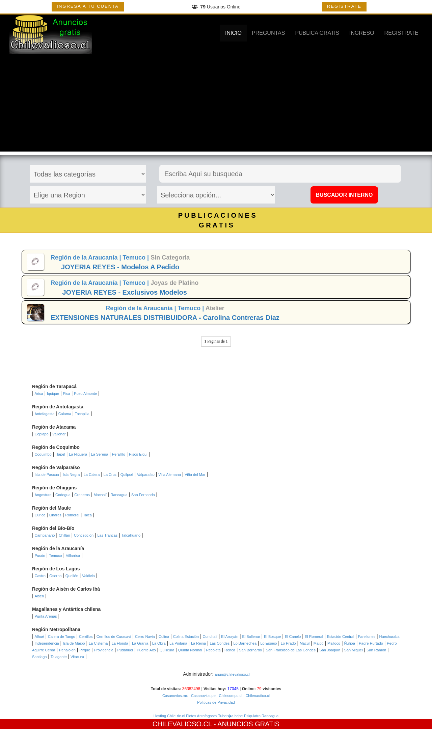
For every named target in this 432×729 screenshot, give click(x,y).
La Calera (92, 475)
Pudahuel (125, 650)
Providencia (103, 650)
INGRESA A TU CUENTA (87, 6)
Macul (304, 643)
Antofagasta (45, 414)
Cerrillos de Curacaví (114, 636)
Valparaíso (146, 475)
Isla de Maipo (74, 643)
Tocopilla (82, 414)
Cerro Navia (145, 636)
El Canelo (293, 636)
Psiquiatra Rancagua (261, 716)
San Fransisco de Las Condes (291, 650)
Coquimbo (43, 454)
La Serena (99, 454)
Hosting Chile (165, 716)
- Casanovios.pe (202, 696)
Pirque (84, 650)
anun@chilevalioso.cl (232, 674)
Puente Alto (146, 650)
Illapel (60, 454)
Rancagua (118, 495)
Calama (64, 414)
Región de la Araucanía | (87, 257)
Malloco (333, 643)
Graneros (82, 495)
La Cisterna (98, 643)
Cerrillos (85, 636)
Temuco (55, 556)
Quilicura (167, 650)
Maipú (319, 643)
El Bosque (272, 636)
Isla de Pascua (47, 475)
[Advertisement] (216, 104)
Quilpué (126, 475)
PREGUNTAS (268, 33)
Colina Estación (186, 636)
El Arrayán (229, 636)
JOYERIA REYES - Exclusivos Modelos (124, 292)
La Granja (140, 643)
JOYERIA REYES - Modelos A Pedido (120, 267)
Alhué (39, 636)
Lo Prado (288, 643)
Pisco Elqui (138, 454)
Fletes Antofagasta (201, 716)
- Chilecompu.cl (229, 696)
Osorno (55, 576)
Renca (229, 650)
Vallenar (59, 434)
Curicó (40, 515)
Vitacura (77, 657)
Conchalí (210, 636)
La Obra (159, 643)
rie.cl (181, 716)
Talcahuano (131, 535)
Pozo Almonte (85, 394)
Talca (87, 515)
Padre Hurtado (371, 643)
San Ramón (376, 650)
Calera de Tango (61, 636)
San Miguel (353, 650)
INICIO (233, 33)
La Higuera (78, 454)
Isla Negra (71, 475)
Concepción (83, 535)
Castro (40, 576)
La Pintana (178, 643)
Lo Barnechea (245, 643)
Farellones (366, 636)
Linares (55, 515)
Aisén (39, 596)
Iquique (53, 394)
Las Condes (220, 643)
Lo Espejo (269, 643)
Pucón (40, 556)
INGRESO (361, 33)
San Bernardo (250, 650)
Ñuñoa (349, 643)
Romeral (72, 515)
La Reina (198, 643)
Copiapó (42, 434)
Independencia (47, 643)
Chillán (64, 535)
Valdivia (88, 576)
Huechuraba (389, 636)
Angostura (43, 495)
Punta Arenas (46, 616)
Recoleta (213, 650)
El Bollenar (251, 636)
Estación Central (340, 636)
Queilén (71, 576)
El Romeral (314, 636)
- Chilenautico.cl (256, 696)
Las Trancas (107, 535)
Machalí (100, 495)
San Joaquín (329, 650)
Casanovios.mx (175, 696)
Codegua (63, 495)
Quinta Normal (190, 650)
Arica (39, 394)
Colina (164, 636)
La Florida (120, 643)
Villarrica (73, 556)
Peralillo (118, 454)
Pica (66, 394)
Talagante (59, 657)
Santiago (39, 657)
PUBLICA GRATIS (317, 33)
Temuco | (137, 257)
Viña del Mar (195, 475)
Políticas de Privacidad (216, 702)
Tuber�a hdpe (230, 716)
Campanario (45, 535)
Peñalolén (67, 650)
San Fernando (143, 495)
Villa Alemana (169, 475)
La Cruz (110, 475)
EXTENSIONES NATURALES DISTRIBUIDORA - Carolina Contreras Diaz (165, 317)
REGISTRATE (344, 6)
